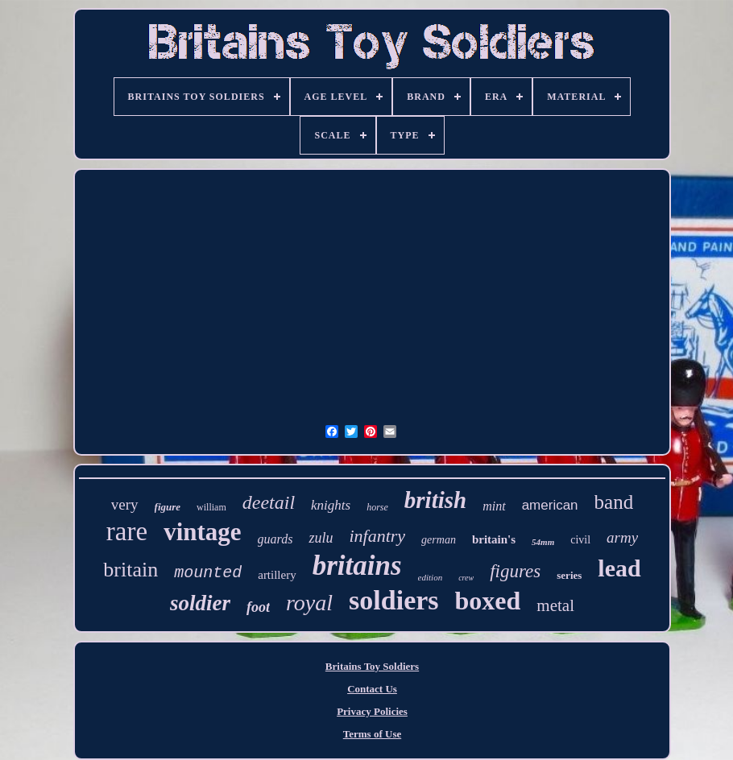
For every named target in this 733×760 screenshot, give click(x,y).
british (435, 500)
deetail (268, 502)
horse (377, 507)
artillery (277, 574)
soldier (200, 603)
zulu (321, 538)
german (438, 540)
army (622, 537)
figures (515, 571)
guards (275, 539)
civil (580, 540)
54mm (543, 542)
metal (555, 605)
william (211, 507)
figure (168, 507)
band (614, 502)
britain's (494, 539)
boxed (488, 600)
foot (258, 607)
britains (357, 565)
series (569, 575)
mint (493, 506)
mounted (208, 573)
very (125, 504)
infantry (377, 536)
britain (130, 569)
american (550, 505)
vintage (202, 532)
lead (619, 568)
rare (126, 531)
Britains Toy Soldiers (372, 666)
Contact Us (372, 689)
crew (466, 577)
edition (430, 577)
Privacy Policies (372, 711)
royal (309, 602)
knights (330, 505)
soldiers (393, 600)
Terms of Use (372, 734)
